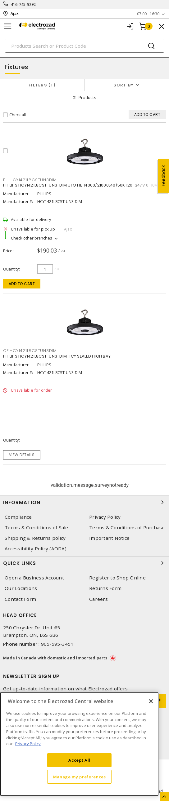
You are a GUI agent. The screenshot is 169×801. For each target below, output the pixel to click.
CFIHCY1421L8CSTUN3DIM (30, 350)
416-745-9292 (23, 4)
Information (84, 502)
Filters (42, 85)
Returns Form (105, 588)
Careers (98, 599)
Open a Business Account (34, 578)
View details (22, 454)
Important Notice (109, 538)
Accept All (79, 760)
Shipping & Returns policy (35, 538)
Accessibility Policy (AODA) (35, 549)
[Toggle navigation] (7, 26)
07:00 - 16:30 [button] (148, 13)
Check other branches (31, 238)
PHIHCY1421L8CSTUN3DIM (30, 180)
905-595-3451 (57, 644)
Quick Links (84, 563)
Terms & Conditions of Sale (36, 527)
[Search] (84, 46)
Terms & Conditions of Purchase (127, 527)
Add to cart (22, 283)
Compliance (18, 517)
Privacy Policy (105, 517)
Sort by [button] (123, 85)
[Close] (151, 701)
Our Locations (21, 588)
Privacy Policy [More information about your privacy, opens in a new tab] (28, 743)
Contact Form (20, 599)
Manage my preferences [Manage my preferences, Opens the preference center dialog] (79, 777)
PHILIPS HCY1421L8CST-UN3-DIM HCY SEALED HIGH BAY (57, 356)
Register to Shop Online (117, 578)
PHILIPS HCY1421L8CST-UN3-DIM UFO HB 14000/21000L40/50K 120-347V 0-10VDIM (84, 185)
